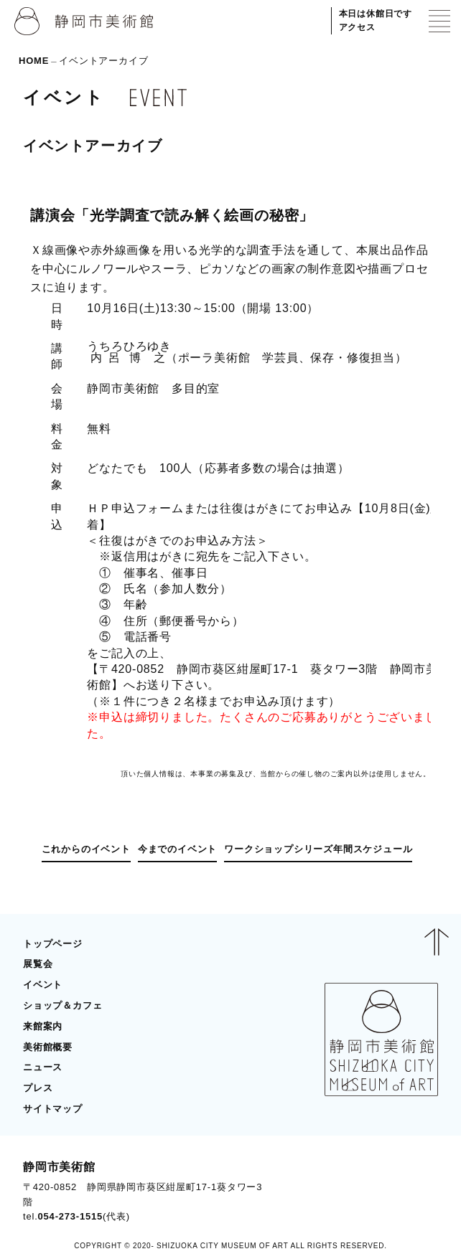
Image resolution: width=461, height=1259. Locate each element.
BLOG (410, 1191)
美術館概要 (48, 1047)
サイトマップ (53, 1108)
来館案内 (42, 1026)
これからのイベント (86, 849)
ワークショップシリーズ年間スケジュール (318, 849)
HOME (34, 60)
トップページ (53, 943)
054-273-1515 (70, 1216)
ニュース (42, 1067)
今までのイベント (177, 849)
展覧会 (37, 963)
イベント (42, 984)
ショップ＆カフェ (62, 1005)
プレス (37, 1088)
